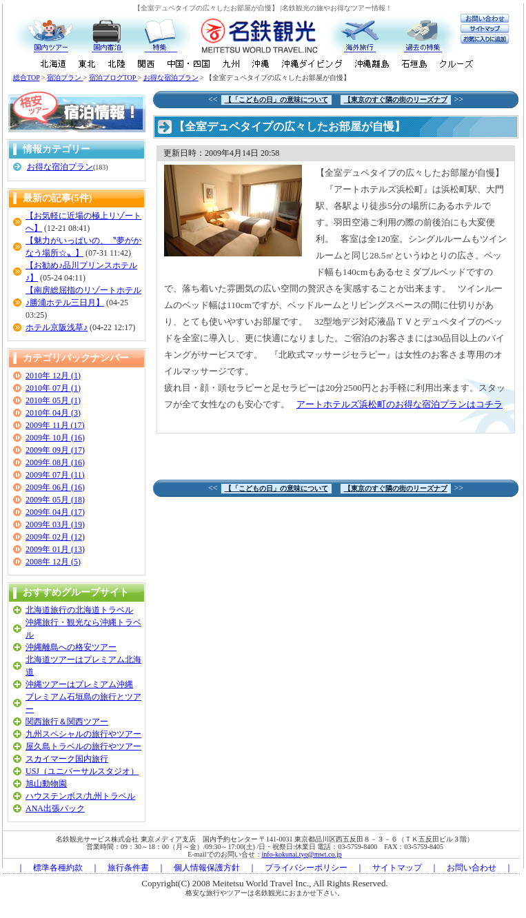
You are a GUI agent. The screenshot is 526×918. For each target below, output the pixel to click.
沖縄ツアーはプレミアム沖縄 (79, 684)
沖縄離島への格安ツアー (71, 647)
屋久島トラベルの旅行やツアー (83, 746)
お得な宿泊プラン (171, 77)
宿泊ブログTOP (113, 77)
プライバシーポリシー (306, 868)
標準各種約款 (58, 868)
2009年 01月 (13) (55, 549)
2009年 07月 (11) (55, 475)
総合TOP (26, 77)
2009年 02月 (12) (55, 537)
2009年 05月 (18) (55, 499)
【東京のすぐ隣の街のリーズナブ (395, 99)
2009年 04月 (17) (55, 512)
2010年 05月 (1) (53, 400)
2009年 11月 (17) (55, 425)
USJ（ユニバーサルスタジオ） (82, 771)
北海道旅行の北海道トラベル (79, 610)
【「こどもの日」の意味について (276, 99)
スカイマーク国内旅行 (67, 759)
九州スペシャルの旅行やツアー (83, 734)
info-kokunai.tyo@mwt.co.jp (302, 854)
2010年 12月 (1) (53, 375)
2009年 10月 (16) (55, 437)
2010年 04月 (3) (53, 413)
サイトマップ (397, 868)
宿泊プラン (65, 77)
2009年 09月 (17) (55, 450)
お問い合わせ (471, 868)
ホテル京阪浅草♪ (57, 327)
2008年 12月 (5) (53, 562)
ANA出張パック (55, 808)
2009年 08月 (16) (55, 462)
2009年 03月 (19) (55, 524)
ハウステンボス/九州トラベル (80, 796)
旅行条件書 (128, 868)
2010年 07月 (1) (53, 388)
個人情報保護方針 (207, 868)
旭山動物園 (46, 783)
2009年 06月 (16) (55, 487)
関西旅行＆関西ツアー (67, 721)
